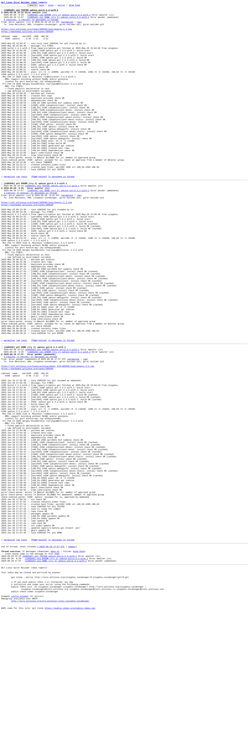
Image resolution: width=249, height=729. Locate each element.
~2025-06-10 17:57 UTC (51, 652)
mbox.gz (55, 658)
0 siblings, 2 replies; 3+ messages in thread (31, 22)
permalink (67, 25)
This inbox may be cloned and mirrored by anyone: (31, 682)
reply (24, 211)
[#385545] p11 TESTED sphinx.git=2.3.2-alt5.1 (52, 221)
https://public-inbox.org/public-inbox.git (70, 725)
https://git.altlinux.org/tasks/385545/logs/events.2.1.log (36, 241)
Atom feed (79, 6)
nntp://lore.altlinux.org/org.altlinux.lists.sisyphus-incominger (50, 717)
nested (42, 211)
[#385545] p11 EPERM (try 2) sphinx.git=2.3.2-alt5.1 (59, 17)
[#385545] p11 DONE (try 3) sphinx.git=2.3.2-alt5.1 (58, 20)
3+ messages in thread (61, 211)
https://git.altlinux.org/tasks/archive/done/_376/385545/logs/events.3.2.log (47, 437)
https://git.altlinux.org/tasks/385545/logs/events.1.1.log (36, 34)
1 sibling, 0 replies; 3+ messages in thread (30, 229)
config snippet (19, 711)
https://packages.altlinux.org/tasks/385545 (27, 37)
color (56, 6)
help (46, 6)
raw (79, 25)
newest (72, 652)
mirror (66, 6)
